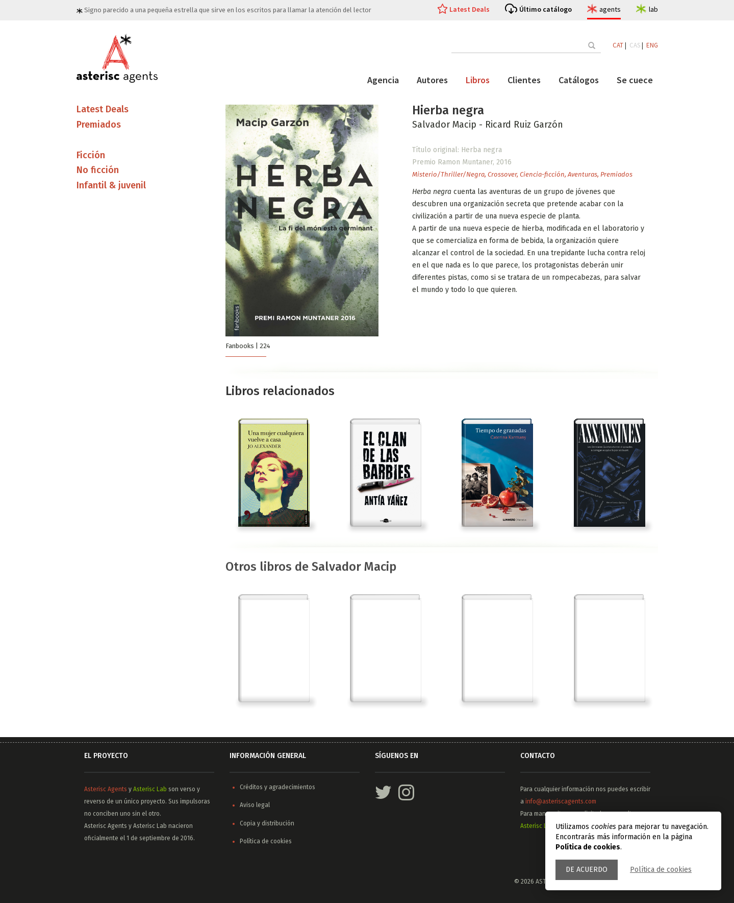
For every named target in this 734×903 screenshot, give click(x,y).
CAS (634, 45)
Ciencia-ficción (542, 174)
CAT (618, 45)
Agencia (383, 80)
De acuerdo (587, 869)
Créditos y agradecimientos (277, 787)
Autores (432, 80)
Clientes (524, 80)
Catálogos (579, 80)
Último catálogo (545, 9)
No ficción (98, 170)
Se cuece (635, 80)
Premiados (616, 174)
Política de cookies (661, 869)
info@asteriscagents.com (560, 801)
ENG (652, 45)
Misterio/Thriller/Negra (448, 174)
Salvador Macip (445, 124)
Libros (478, 80)
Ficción (91, 155)
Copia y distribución (267, 823)
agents (610, 9)
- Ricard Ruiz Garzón (521, 124)
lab (653, 9)
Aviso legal (255, 805)
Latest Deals (469, 9)
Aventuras (582, 174)
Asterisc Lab (150, 789)
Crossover (502, 174)
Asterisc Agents (105, 789)
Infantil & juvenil (111, 185)
